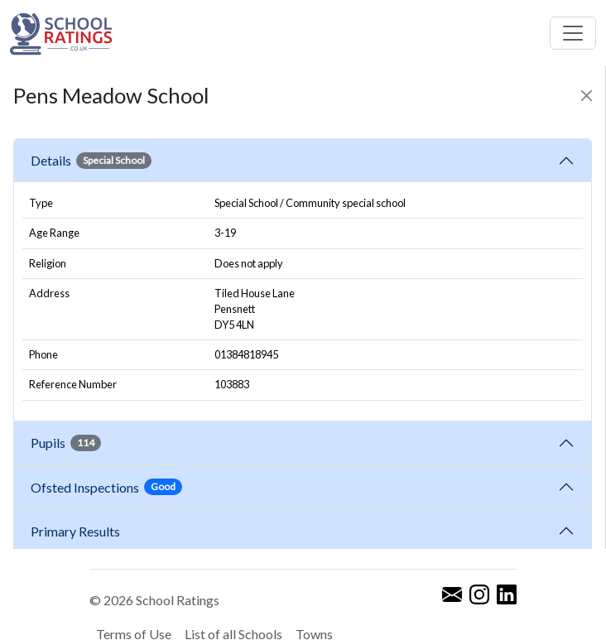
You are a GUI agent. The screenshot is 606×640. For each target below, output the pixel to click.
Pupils (66, 443)
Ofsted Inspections (106, 487)
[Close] (587, 96)
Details (91, 160)
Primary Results (75, 531)
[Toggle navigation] (573, 33)
